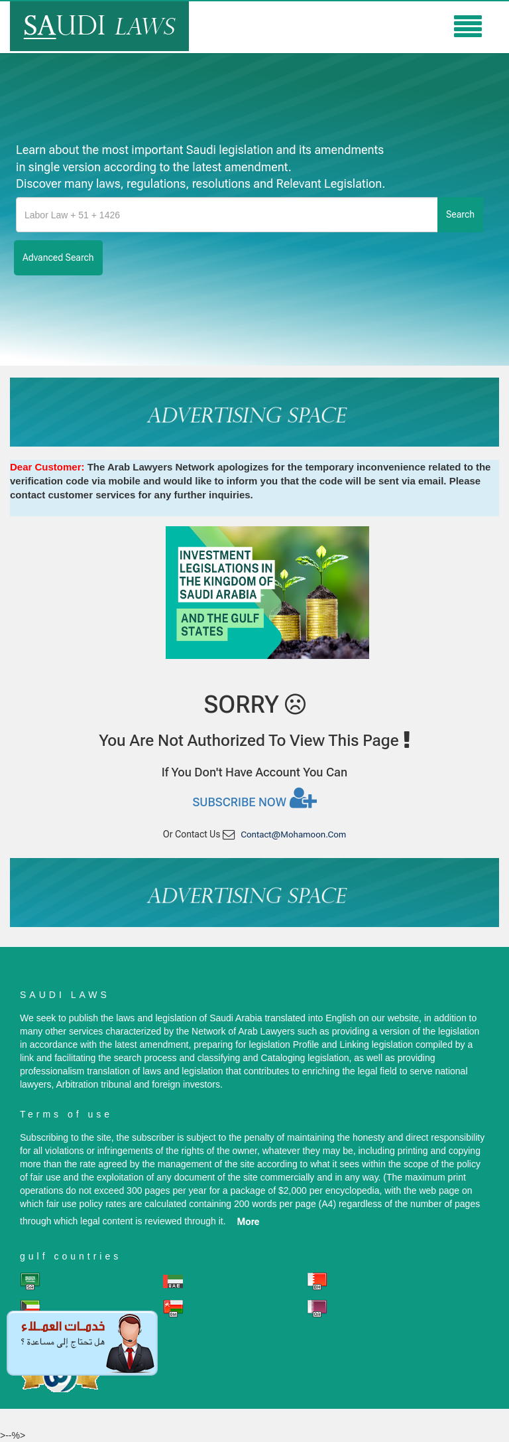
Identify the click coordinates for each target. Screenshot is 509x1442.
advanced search (58, 257)
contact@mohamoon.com (293, 834)
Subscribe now (254, 798)
